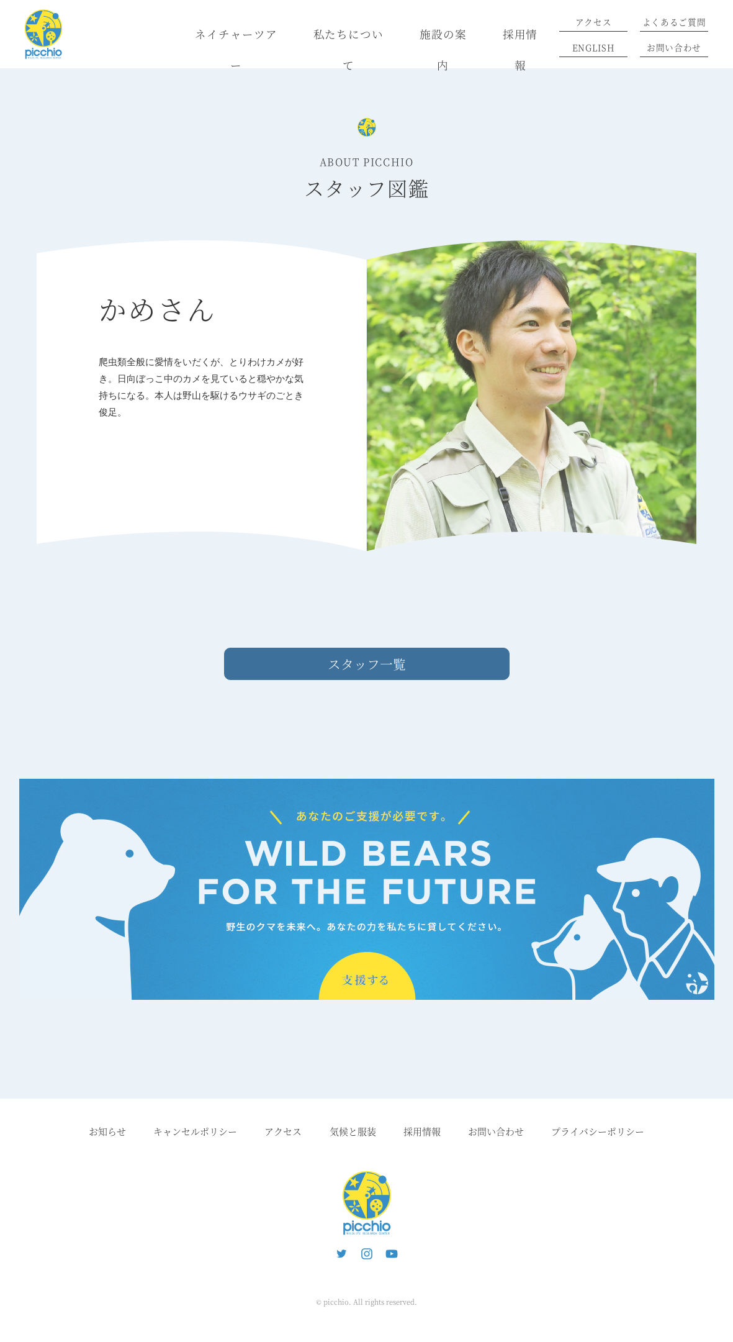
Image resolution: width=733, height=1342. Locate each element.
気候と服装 (353, 1131)
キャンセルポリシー (195, 1131)
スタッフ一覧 (367, 664)
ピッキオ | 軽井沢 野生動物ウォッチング (43, 34)
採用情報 (520, 49)
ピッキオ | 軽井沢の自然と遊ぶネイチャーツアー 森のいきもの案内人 (367, 1203)
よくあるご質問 (674, 22)
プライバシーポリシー (597, 1131)
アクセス (593, 22)
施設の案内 (443, 49)
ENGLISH (593, 47)
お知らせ (107, 1131)
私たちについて (348, 49)
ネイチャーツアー (236, 49)
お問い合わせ (674, 47)
